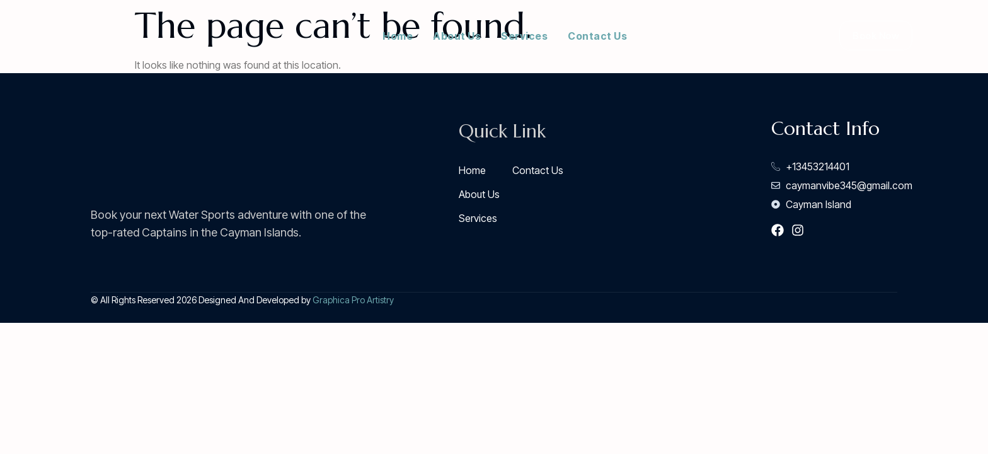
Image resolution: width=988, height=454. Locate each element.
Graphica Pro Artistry (353, 299)
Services (524, 36)
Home (397, 36)
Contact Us (597, 36)
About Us (457, 36)
